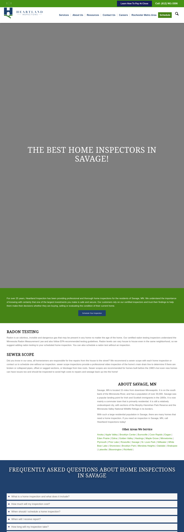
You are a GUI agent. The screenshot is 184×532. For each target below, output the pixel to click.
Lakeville (102, 449)
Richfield (128, 449)
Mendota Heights (146, 446)
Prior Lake (113, 442)
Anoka (100, 434)
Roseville (125, 442)
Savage (135, 442)
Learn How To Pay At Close (134, 3)
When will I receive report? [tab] (24, 519)
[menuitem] (64, 15)
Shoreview (114, 446)
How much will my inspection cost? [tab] (29, 504)
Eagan (167, 434)
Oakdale (161, 446)
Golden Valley (126, 438)
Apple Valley (111, 434)
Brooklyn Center (128, 434)
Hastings (139, 438)
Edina (114, 438)
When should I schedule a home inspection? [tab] (34, 511)
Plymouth (102, 442)
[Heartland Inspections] (24, 15)
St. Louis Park (148, 442)
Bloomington (115, 449)
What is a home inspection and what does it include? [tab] (38, 496)
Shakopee (172, 446)
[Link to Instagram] (11, 3)
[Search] (176, 15)
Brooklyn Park (129, 446)
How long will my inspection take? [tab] (28, 526)
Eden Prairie (103, 438)
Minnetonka (166, 438)
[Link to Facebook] (7, 3)
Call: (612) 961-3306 (166, 3)
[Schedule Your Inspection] (92, 313)
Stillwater (162, 442)
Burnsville (143, 434)
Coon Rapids (156, 434)
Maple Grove (152, 438)
